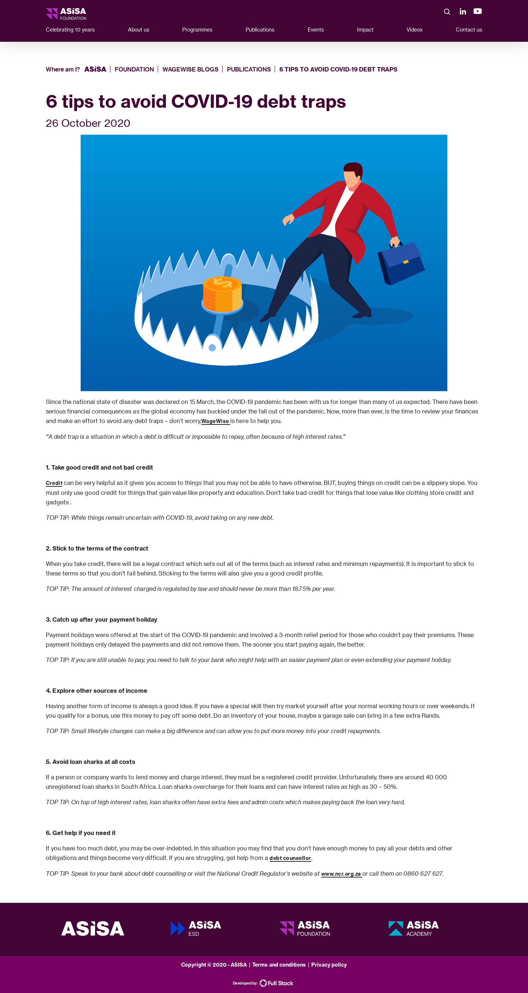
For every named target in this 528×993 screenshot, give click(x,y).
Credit (54, 483)
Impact (365, 29)
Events (316, 29)
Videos (414, 29)
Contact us (469, 29)
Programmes (197, 29)
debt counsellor (290, 858)
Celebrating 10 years (70, 29)
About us (138, 29)
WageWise (216, 421)
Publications (260, 29)
